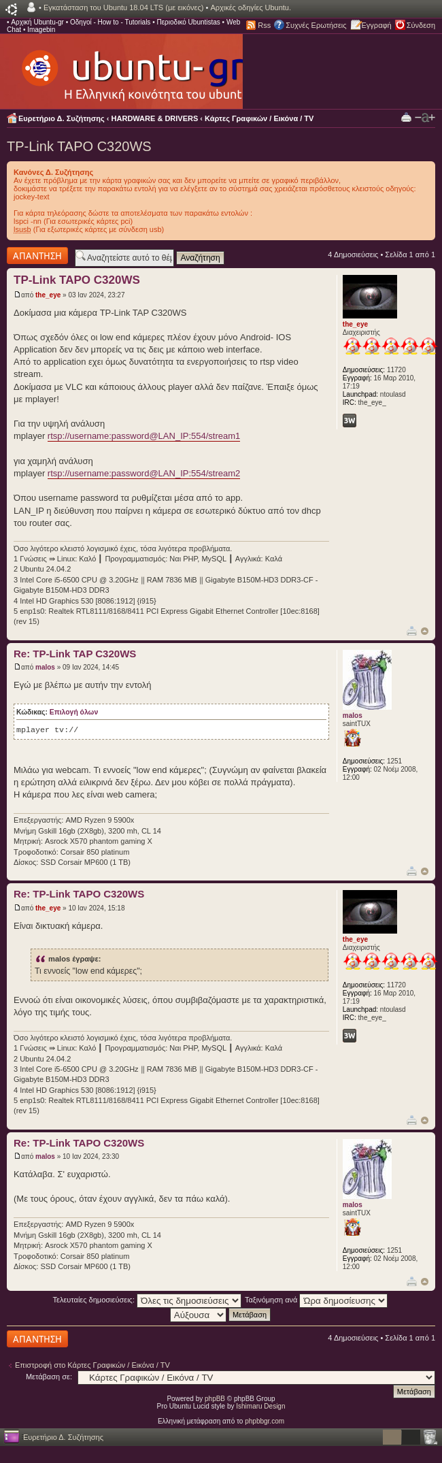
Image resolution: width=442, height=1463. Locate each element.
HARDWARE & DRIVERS (155, 118)
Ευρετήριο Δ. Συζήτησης (61, 118)
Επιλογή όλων (74, 712)
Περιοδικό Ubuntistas (188, 22)
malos (45, 667)
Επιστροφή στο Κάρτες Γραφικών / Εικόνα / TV (92, 1365)
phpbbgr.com (264, 1421)
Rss (264, 25)
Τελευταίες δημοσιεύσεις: (147, 1300)
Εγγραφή (377, 25)
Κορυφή (424, 631)
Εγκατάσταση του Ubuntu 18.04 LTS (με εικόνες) (123, 7)
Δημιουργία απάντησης (37, 255)
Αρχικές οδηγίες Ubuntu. (250, 7)
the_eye (48, 295)
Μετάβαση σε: (49, 1376)
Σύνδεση (421, 25)
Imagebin (41, 29)
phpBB (215, 1398)
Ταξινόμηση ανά (316, 1300)
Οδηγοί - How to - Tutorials (110, 22)
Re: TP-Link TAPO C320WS (79, 894)
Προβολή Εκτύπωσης (406, 117)
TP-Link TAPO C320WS (79, 146)
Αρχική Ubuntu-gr (37, 22)
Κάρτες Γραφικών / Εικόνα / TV (259, 118)
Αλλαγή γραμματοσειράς (425, 117)
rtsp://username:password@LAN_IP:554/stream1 (144, 436)
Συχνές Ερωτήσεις (316, 25)
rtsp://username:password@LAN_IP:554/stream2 (144, 473)
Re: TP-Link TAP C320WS (75, 653)
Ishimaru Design (260, 1406)
